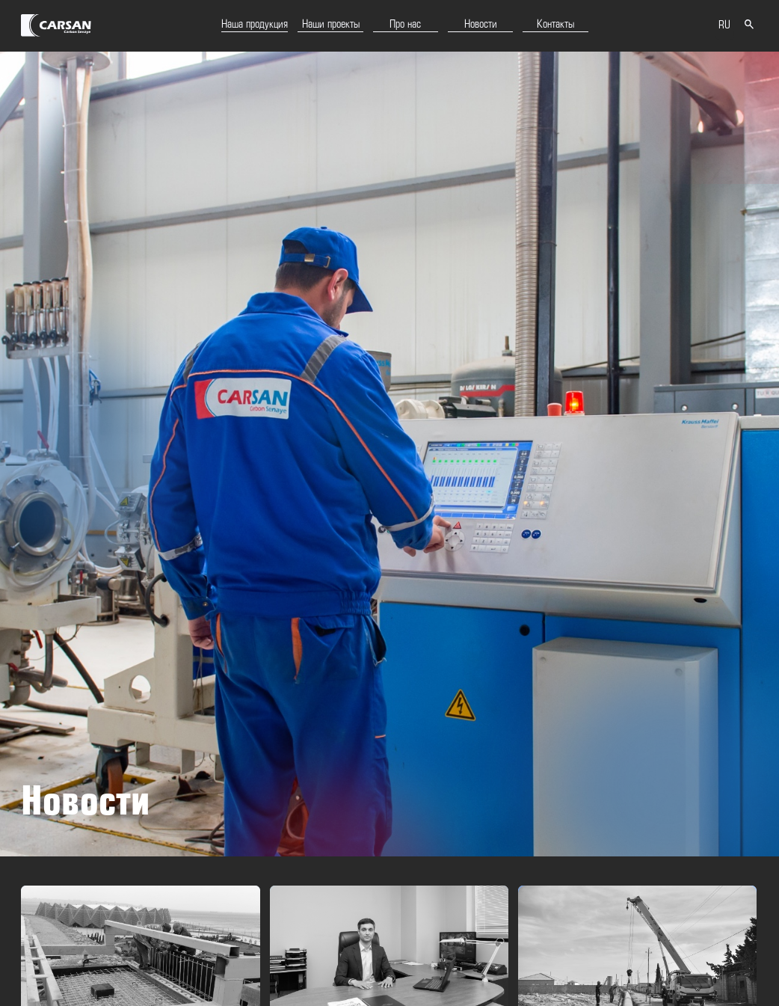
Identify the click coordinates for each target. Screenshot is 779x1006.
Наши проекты (331, 24)
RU (724, 25)
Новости (480, 24)
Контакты (555, 24)
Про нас (405, 24)
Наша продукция (254, 24)
